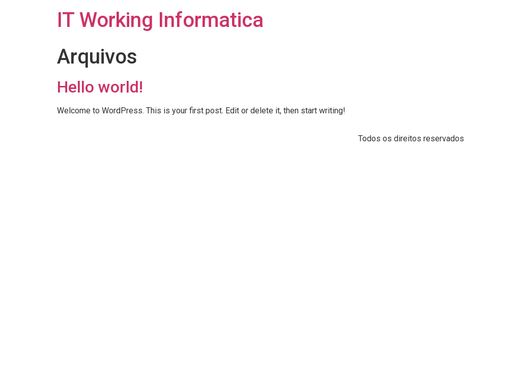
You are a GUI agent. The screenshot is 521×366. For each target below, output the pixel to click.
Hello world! (100, 87)
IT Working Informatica (160, 20)
